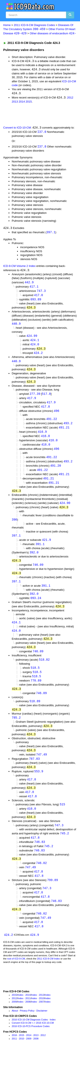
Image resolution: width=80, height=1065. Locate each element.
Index (20, 1008)
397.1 (51, 233)
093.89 (36, 301)
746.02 (41, 875)
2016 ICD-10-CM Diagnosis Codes (30, 1033)
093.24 (36, 605)
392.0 (33, 559)
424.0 (34, 347)
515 (62, 815)
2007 (41, 1015)
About (15, 1024)
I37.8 (41, 147)
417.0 (38, 297)
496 (56, 414)
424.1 (34, 343)
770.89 (36, 689)
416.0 (53, 445)
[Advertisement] (34, 115)
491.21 (64, 432)
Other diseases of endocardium (53, 33)
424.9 (34, 948)
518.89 (34, 710)
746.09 (38, 572)
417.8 (45, 410)
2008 (28, 1015)
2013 (15, 102)
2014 (22, 102)
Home (7, 25)
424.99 (31, 338)
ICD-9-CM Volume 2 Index (19, 267)
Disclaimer (41, 1024)
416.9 (42, 436)
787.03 (34, 769)
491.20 (55, 471)
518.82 (44, 668)
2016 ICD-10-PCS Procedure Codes (30, 1040)
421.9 (46, 546)
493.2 (68, 427)
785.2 (16, 727)
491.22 (51, 423)
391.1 (40, 550)
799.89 (52, 892)
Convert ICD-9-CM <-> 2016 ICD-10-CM (33, 1036)
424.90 (65, 509)
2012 (70, 98)
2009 (14, 1015)
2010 (41, 1012)
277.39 (34, 397)
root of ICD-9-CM (16, 972)
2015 (29, 102)
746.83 (39, 853)
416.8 (45, 440)
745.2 (64, 844)
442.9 (29, 284)
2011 (28, 1012)
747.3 (41, 293)
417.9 (31, 401)
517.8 (46, 397)
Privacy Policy (27, 1024)
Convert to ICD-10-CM (17, 128)
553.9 (38, 781)
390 (14, 526)
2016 (14, 1049)
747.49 (41, 764)
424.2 (38, 356)
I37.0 (41, 133)
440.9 (16, 326)
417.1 (33, 288)
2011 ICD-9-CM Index (48, 972)
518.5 (35, 676)
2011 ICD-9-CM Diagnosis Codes (34, 25)
